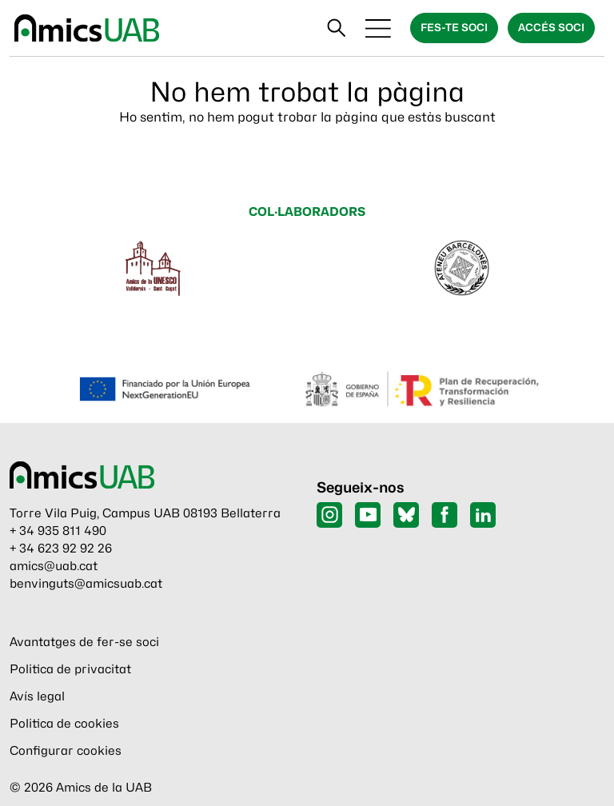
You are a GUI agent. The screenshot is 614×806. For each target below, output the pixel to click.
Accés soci (551, 27)
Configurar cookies (66, 751)
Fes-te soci (454, 27)
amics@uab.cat (54, 566)
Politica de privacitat (70, 669)
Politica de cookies (64, 723)
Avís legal (37, 696)
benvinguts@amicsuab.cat (86, 584)
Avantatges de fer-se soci (84, 642)
